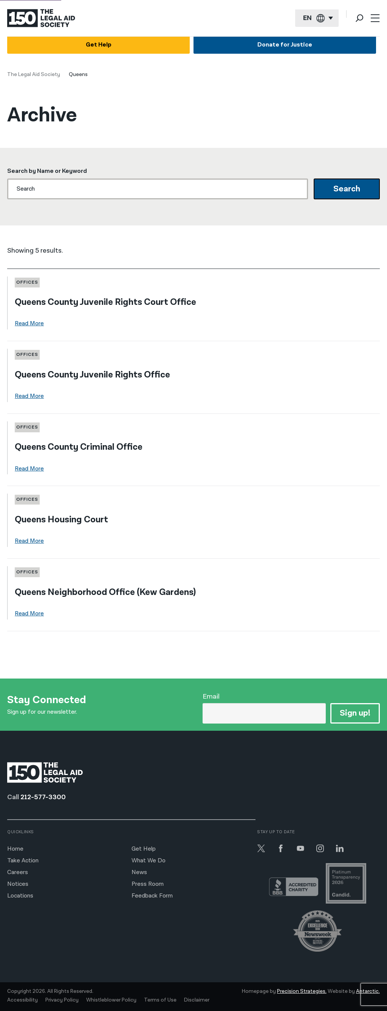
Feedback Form (152, 896)
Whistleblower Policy (111, 1000)
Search (346, 188)
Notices (17, 884)
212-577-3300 (43, 797)
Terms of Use (160, 1000)
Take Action (23, 861)
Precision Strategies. (302, 991)
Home (15, 849)
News (139, 872)
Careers (17, 872)
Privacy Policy (62, 1000)
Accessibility (22, 1000)
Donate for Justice (284, 45)
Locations (20, 896)
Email (211, 696)
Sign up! (355, 713)
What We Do (149, 861)
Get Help (98, 45)
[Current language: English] (317, 18)
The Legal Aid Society (33, 74)
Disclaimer (196, 1000)
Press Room (148, 884)
